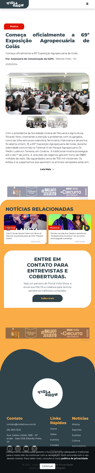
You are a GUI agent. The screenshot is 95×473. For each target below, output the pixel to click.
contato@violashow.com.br (21, 424)
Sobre (53, 434)
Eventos (54, 439)
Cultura (76, 440)
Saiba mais (47, 298)
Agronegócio (79, 446)
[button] (85, 92)
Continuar (47, 466)
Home (53, 429)
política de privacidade (74, 458)
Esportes (76, 429)
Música (76, 424)
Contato (54, 445)
